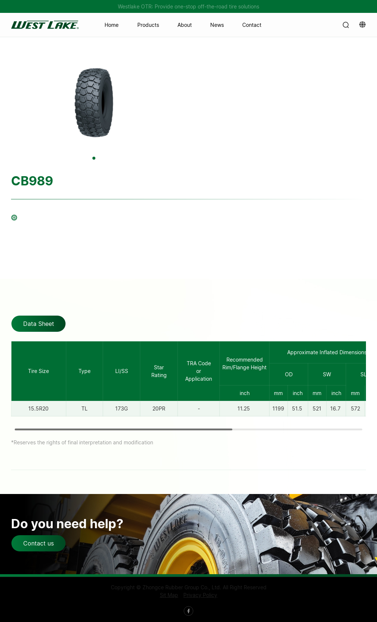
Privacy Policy (200, 595)
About (184, 25)
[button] (93, 158)
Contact (251, 25)
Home (112, 25)
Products (148, 25)
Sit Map (169, 595)
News (217, 25)
